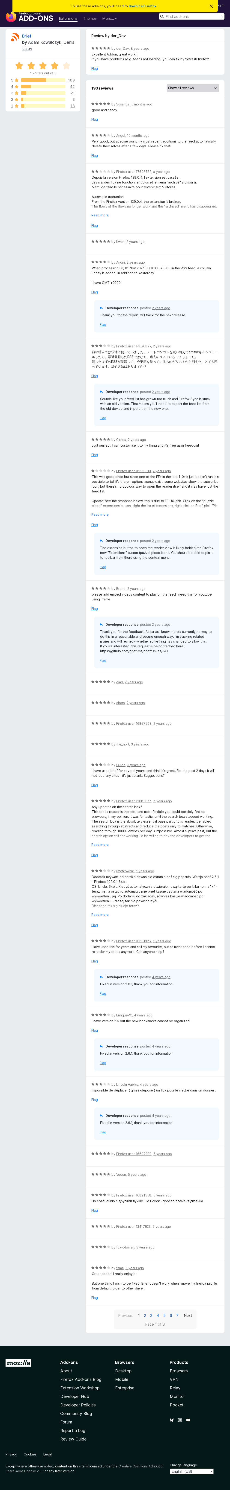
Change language (183, 1465)
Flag (94, 68)
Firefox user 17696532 (133, 172)
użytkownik (125, 871)
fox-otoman (125, 1247)
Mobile (121, 1379)
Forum (66, 1422)
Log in (219, 5)
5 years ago (162, 1154)
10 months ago (138, 135)
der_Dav (122, 48)
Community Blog (76, 1413)
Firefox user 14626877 (133, 346)
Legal (47, 1454)
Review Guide (73, 1439)
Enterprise (124, 1387)
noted (48, 1466)
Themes (90, 18)
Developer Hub (74, 1396)
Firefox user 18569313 (133, 471)
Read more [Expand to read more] (100, 215)
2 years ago (135, 242)
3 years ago (140, 744)
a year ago (161, 172)
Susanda (122, 104)
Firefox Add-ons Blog (81, 1379)
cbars (120, 703)
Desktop (123, 1370)
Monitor (177, 1396)
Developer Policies (78, 1405)
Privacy (11, 1454)
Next (188, 1315)
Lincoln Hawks (127, 1084)
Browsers (179, 1370)
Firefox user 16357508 (134, 723)
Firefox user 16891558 (133, 1195)
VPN (174, 1379)
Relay (175, 1387)
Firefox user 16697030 (134, 1154)
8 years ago (140, 48)
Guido (120, 765)
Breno (120, 589)
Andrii (120, 262)
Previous (125, 1315)
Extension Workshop (79, 1387)
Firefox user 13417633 (133, 1226)
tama (120, 1268)
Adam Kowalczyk (44, 42)
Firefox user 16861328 (133, 941)
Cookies (30, 1454)
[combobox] (191, 16)
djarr (119, 682)
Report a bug (72, 1430)
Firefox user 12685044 (134, 801)
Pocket (177, 1405)
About (66, 1370)
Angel (120, 135)
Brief (26, 36)
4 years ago (162, 801)
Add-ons (69, 1362)
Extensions (68, 18)
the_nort (122, 744)
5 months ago (141, 104)
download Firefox (142, 6)
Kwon (120, 242)
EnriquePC (124, 1015)
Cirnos (121, 440)
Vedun (121, 1174)
